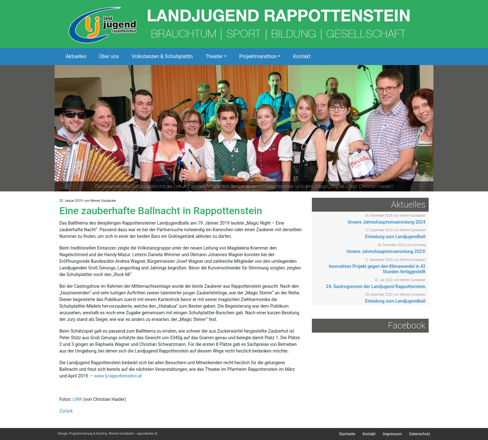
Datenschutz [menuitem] (419, 434)
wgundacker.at (147, 433)
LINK (77, 399)
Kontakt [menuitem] (368, 434)
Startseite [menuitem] (347, 434)
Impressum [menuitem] (392, 434)
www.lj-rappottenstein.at (118, 375)
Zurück (66, 410)
